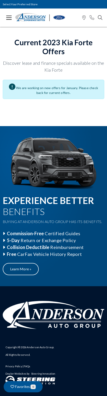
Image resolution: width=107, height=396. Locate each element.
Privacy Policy (13, 366)
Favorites (23, 386)
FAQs (27, 366)
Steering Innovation (43, 373)
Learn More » (20, 269)
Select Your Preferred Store (20, 4)
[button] (84, 18)
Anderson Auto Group (40, 347)
